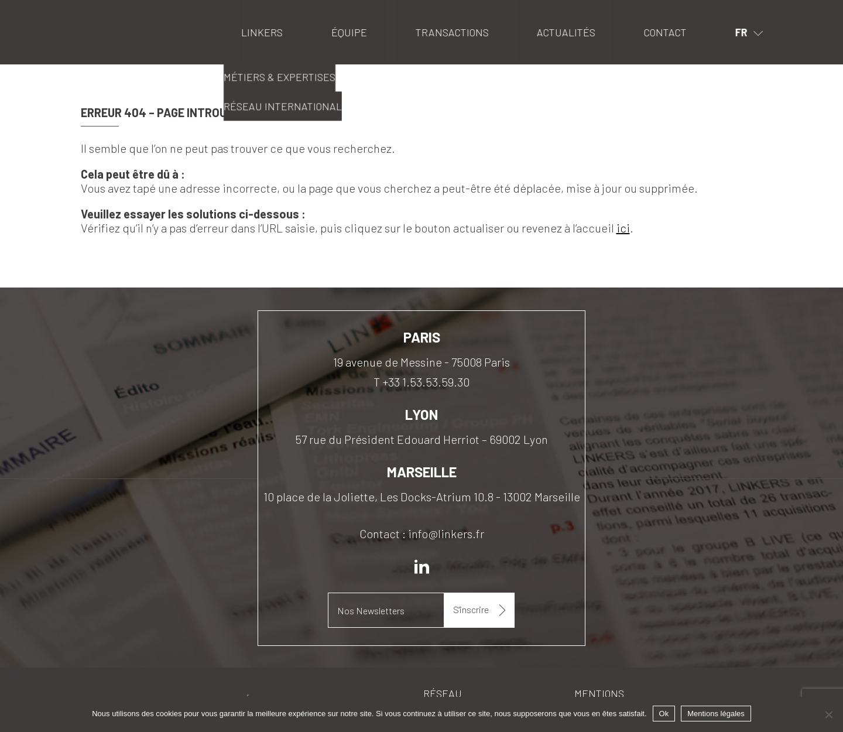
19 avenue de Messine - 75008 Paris (421, 362)
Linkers (96, 14)
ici (623, 228)
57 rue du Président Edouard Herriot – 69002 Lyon (421, 439)
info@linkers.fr (446, 533)
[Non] (828, 714)
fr (741, 32)
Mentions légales (716, 713)
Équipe (349, 32)
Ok (664, 713)
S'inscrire (471, 609)
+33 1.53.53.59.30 (426, 382)
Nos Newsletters (371, 610)
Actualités (566, 32)
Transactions (451, 32)
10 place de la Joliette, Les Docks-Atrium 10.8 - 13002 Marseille (421, 497)
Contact (665, 32)
